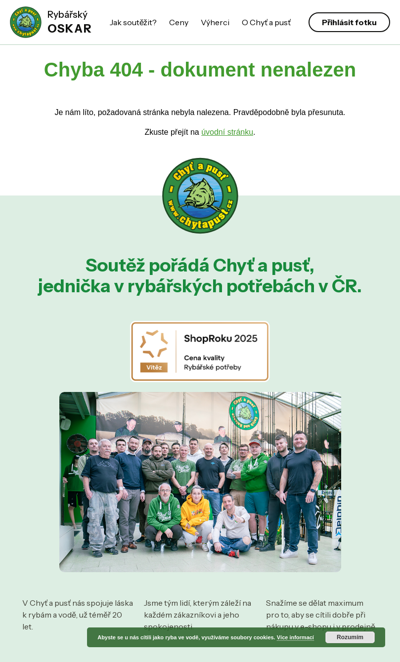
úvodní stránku (227, 132)
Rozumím (350, 637)
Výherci (215, 22)
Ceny (178, 22)
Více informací (295, 637)
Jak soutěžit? (133, 22)
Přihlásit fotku (349, 22)
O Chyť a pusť (266, 22)
